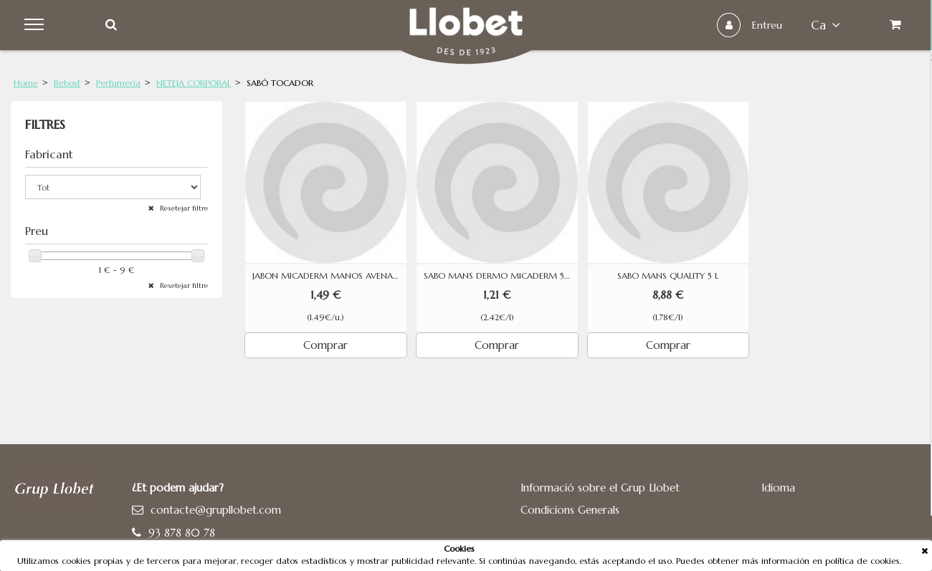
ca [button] (824, 25)
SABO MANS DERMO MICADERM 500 (501, 276)
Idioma (778, 487)
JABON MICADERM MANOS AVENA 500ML (329, 276)
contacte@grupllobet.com (216, 510)
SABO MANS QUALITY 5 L (667, 276)
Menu (37, 25)
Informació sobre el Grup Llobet (600, 487)
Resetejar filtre (183, 208)
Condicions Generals (569, 510)
